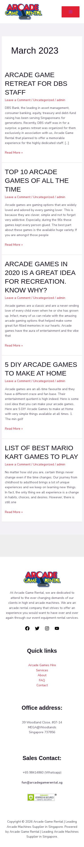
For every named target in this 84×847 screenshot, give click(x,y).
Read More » (14, 152)
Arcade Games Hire (42, 665)
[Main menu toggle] (71, 11)
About (42, 675)
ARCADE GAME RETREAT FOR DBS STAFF (36, 83)
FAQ (42, 680)
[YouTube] (57, 628)
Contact (42, 685)
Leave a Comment (17, 100)
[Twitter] (37, 628)
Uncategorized (43, 100)
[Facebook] (27, 628)
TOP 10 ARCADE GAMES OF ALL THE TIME (37, 180)
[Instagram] (47, 628)
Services (42, 670)
